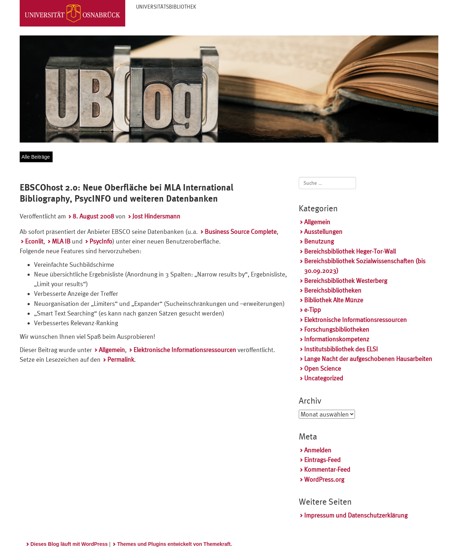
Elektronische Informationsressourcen (184, 350)
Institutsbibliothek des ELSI (341, 349)
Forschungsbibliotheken (336, 329)
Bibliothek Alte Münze (333, 300)
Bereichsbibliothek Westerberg (345, 280)
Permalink (120, 359)
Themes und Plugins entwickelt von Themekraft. (174, 544)
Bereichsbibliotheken (332, 290)
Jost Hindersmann (156, 216)
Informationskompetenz (336, 339)
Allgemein (112, 350)
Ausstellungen (323, 231)
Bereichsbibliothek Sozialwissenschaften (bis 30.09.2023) (364, 265)
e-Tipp (312, 309)
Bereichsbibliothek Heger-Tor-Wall (350, 251)
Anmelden (317, 450)
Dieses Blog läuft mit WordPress (69, 544)
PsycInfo (100, 241)
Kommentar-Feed (327, 469)
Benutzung (319, 241)
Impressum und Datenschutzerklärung (356, 515)
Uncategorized (323, 378)
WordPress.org (324, 479)
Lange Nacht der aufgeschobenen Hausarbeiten (368, 358)
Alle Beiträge (35, 157)
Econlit (34, 241)
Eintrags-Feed (322, 459)
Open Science (322, 368)
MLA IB (61, 241)
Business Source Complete (241, 231)
